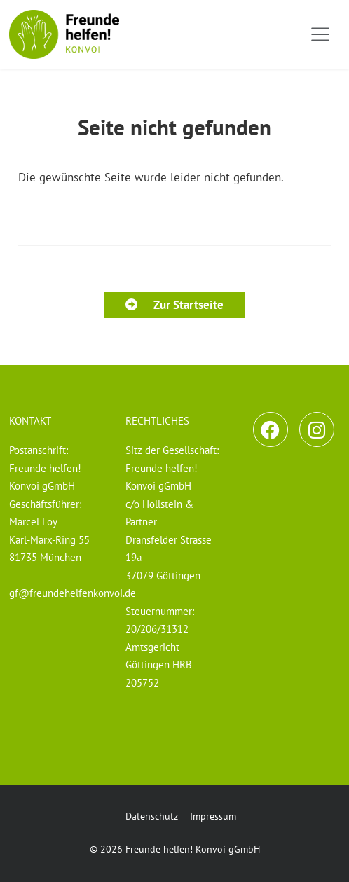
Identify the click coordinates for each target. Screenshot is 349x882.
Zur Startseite (174, 304)
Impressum (213, 816)
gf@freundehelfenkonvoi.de (72, 593)
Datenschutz (151, 816)
